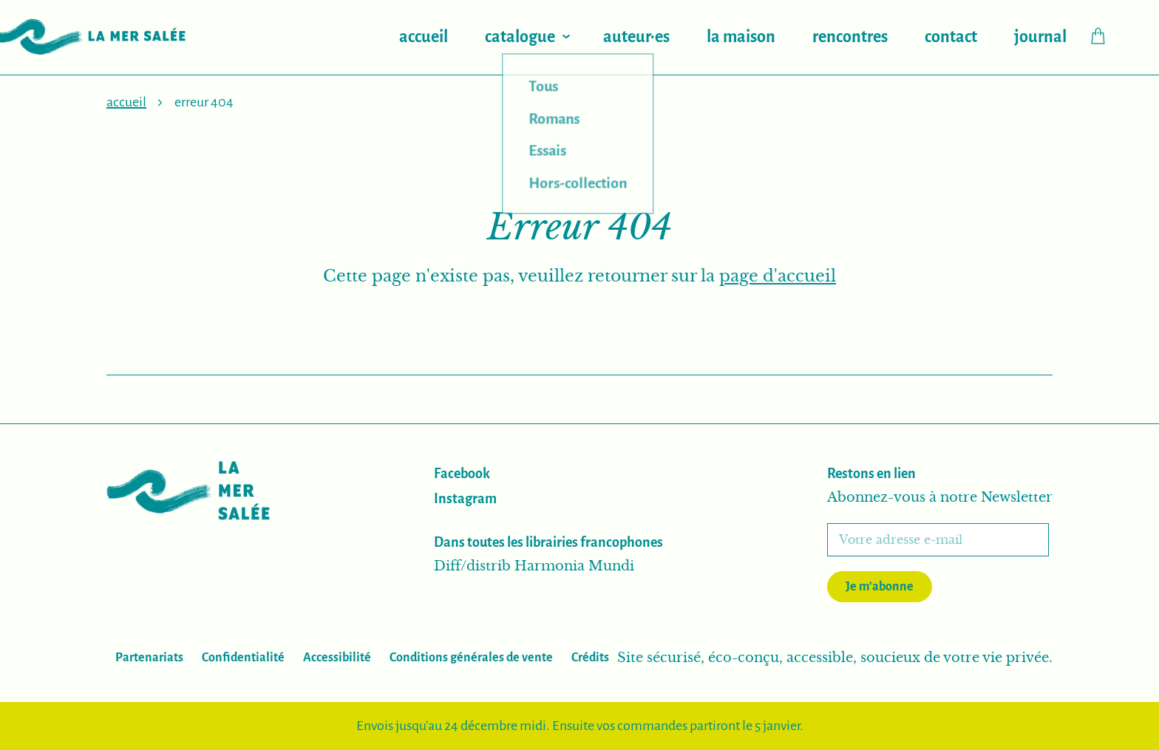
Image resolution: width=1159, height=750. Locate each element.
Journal (1040, 37)
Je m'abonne (880, 586)
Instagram (465, 498)
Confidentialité (243, 657)
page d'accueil (777, 276)
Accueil (423, 37)
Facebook (462, 473)
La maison (741, 37)
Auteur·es (636, 37)
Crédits (590, 657)
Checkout (1105, 36)
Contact (951, 37)
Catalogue (520, 37)
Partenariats (149, 657)
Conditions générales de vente (471, 657)
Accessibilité (337, 657)
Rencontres (850, 37)
